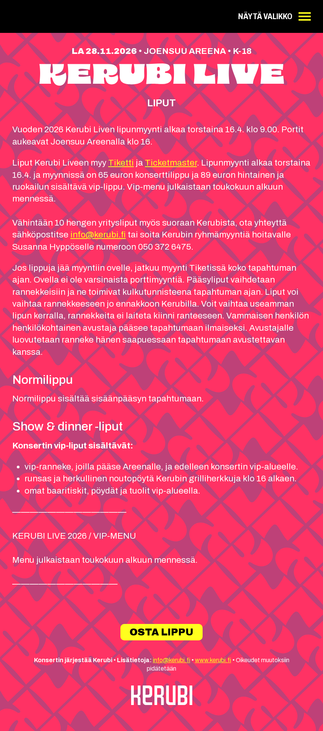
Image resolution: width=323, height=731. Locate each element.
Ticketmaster (171, 162)
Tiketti (121, 162)
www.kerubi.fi (213, 660)
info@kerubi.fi (98, 234)
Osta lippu (161, 632)
